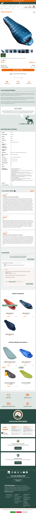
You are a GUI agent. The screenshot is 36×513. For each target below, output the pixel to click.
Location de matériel (18, 501)
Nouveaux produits (27, 497)
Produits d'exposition (26, 502)
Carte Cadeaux (26, 503)
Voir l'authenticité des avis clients (5, 433)
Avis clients (16, 502)
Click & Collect (17, 499)
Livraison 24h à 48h (18, 83)
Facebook (15, 472)
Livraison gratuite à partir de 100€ (18, 0)
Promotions (26, 495)
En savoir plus (18, 448)
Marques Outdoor (27, 494)
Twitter (21, 472)
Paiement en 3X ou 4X (7, 83)
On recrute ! (8, 497)
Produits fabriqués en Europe (27, 499)
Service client (8, 397)
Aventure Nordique (10, 485)
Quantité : (33, 65)
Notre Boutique (17, 498)
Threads (18, 472)
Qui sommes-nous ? (9, 494)
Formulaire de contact (17, 495)
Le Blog (9, 472)
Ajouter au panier (19, 70)
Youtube (24, 472)
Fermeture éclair (3, 65)
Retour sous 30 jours (29, 83)
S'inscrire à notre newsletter (18, 480)
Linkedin (27, 472)
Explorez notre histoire (9, 491)
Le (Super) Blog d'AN (9, 495)
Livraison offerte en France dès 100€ (8, 406)
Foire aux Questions (18, 496)
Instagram (12, 472)
